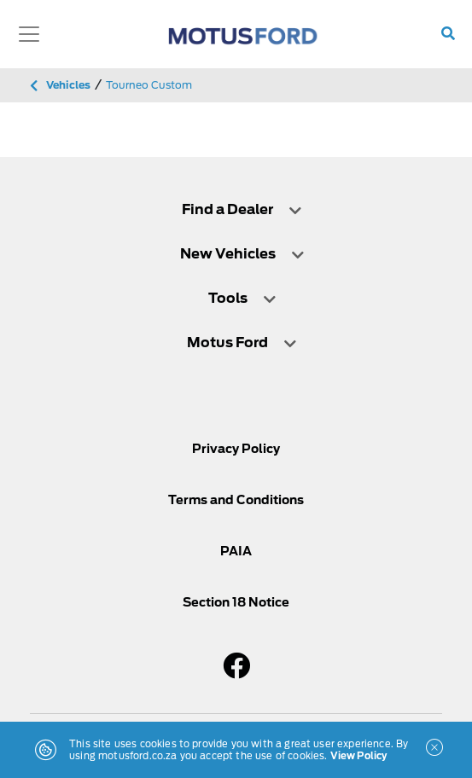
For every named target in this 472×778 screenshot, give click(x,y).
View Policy (359, 756)
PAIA (236, 551)
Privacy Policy (236, 449)
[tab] (236, 209)
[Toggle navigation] (29, 34)
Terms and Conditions (236, 500)
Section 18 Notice (236, 602)
